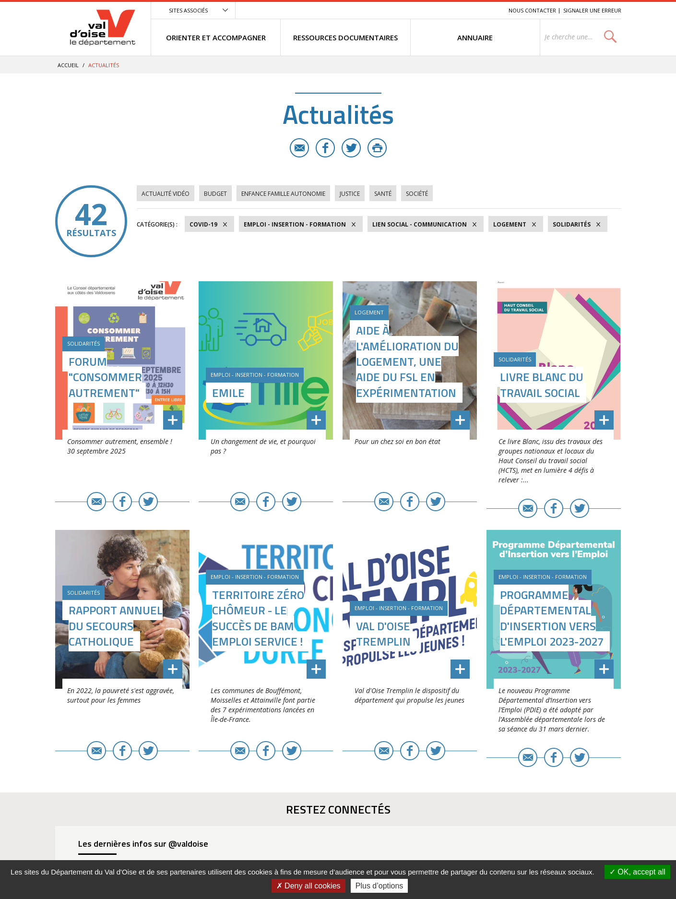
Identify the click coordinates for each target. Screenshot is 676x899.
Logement (509, 224)
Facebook (325, 147)
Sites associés (188, 10)
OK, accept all (637, 872)
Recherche (488, 10)
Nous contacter (532, 10)
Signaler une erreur (592, 10)
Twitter (351, 147)
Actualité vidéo (166, 194)
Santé (382, 194)
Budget (215, 194)
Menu (431, 10)
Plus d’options (379, 886)
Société (417, 194)
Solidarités (572, 224)
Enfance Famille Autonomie (283, 194)
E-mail (299, 147)
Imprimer (377, 147)
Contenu (456, 10)
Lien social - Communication (419, 224)
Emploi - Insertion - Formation (295, 224)
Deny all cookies (308, 886)
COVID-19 (203, 224)
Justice (350, 194)
